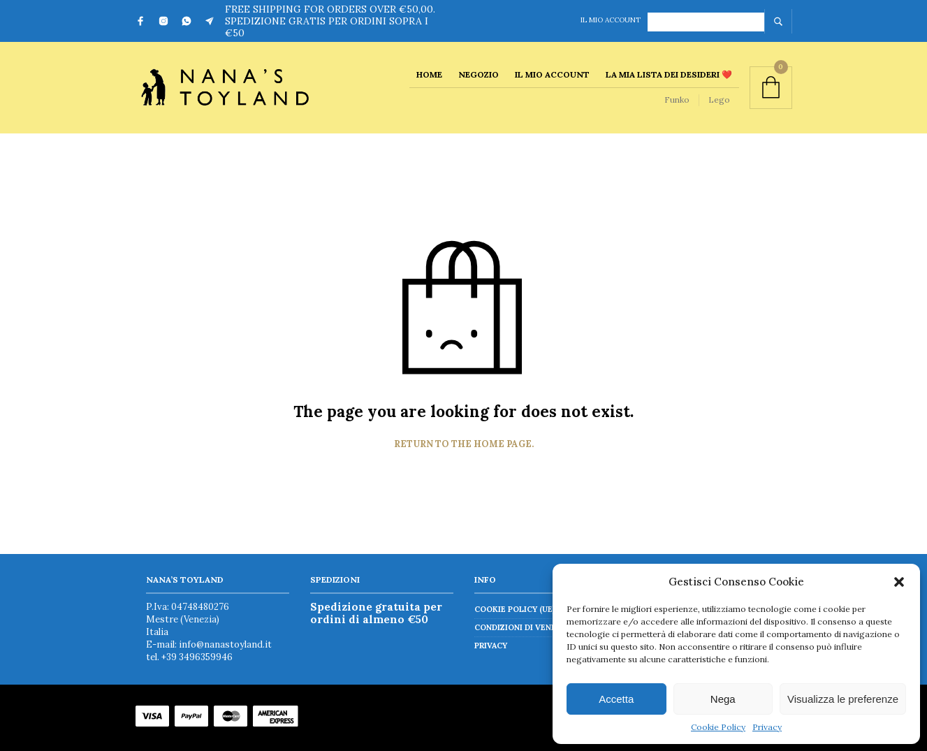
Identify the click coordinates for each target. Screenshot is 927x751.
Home (429, 74)
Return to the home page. (464, 444)
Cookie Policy (718, 727)
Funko (676, 99)
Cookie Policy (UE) (514, 609)
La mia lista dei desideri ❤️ (669, 74)
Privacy (767, 727)
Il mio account (611, 19)
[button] (899, 582)
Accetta (616, 699)
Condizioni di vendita (521, 627)
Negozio (478, 74)
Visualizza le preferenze (842, 699)
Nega (723, 699)
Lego (719, 99)
